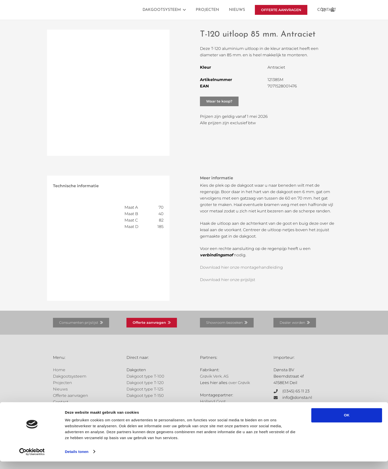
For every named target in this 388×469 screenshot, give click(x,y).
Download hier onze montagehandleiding (241, 267)
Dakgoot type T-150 (145, 395)
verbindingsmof (216, 255)
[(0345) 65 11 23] (277, 391)
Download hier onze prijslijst (227, 279)
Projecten (62, 382)
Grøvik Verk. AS (214, 376)
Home (59, 369)
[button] (183, 10)
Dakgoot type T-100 (145, 376)
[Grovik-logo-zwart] (103, 9)
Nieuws (60, 389)
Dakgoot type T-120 (145, 382)
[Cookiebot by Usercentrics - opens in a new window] (32, 459)
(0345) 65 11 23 (296, 391)
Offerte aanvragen (70, 395)
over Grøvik (239, 382)
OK (347, 423)
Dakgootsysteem (69, 376)
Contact (60, 402)
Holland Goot (213, 401)
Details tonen (76, 459)
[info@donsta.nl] (277, 398)
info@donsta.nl (297, 397)
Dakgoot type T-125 (144, 389)
